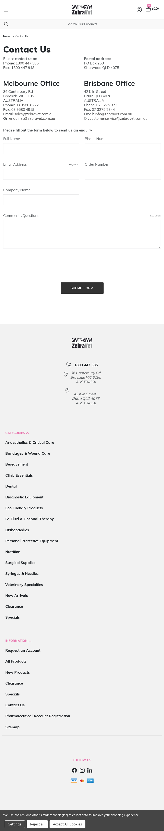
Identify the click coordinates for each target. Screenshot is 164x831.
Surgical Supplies (20, 559)
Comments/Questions (82, 215)
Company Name (16, 190)
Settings (14, 824)
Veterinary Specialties (24, 581)
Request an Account (22, 647)
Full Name (11, 138)
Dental (11, 483)
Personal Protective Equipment (31, 537)
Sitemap (12, 723)
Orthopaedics (17, 526)
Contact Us (15, 702)
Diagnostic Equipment (24, 494)
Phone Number (97, 138)
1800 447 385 (27, 63)
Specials (12, 614)
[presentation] (35, 264)
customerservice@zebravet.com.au (119, 118)
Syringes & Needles (22, 570)
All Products (15, 658)
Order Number (96, 164)
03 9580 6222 (27, 105)
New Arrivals (16, 592)
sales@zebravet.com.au (34, 114)
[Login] (139, 9)
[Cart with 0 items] (152, 9)
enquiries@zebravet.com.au (32, 118)
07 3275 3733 (107, 105)
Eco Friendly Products (24, 505)
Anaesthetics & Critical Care (29, 439)
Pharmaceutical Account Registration (37, 713)
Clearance (14, 603)
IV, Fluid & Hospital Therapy (29, 516)
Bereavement (16, 461)
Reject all (37, 824)
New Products (17, 669)
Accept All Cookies (67, 824)
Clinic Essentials (19, 472)
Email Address (41, 164)
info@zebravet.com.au (113, 114)
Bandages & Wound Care (27, 450)
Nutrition (12, 548)
